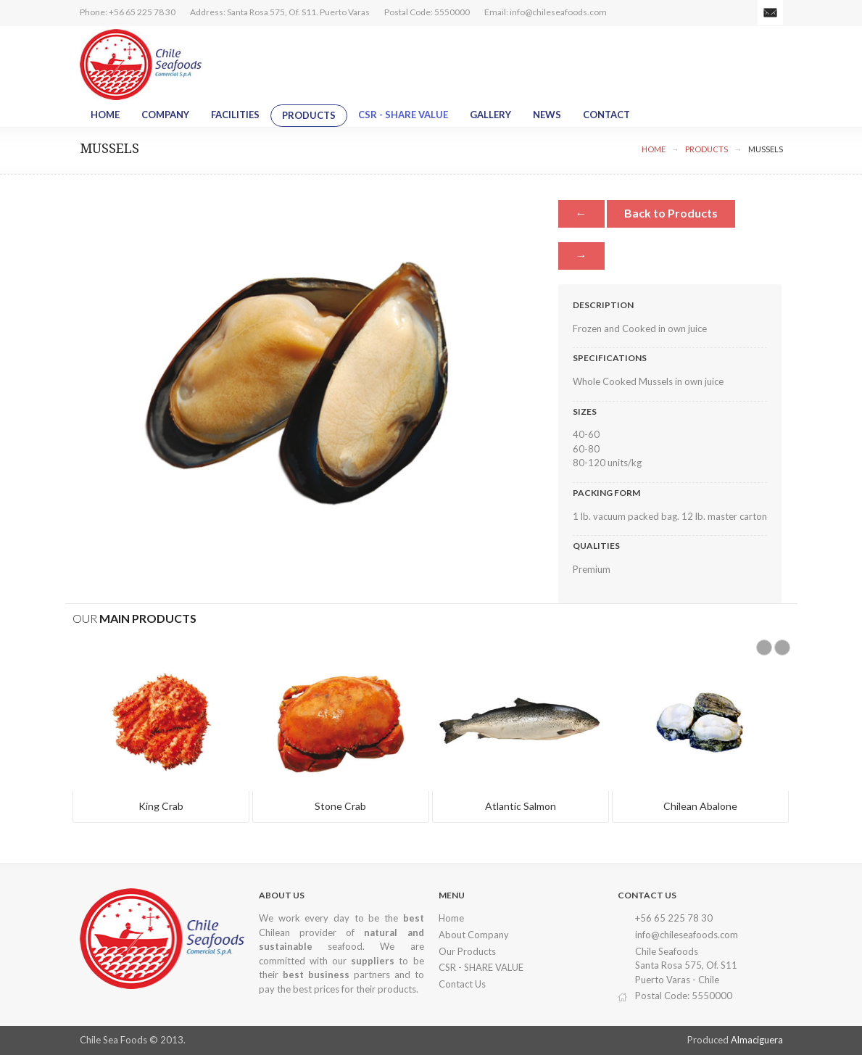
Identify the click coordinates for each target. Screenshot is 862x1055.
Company (165, 114)
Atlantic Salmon (520, 806)
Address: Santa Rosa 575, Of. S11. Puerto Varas (280, 12)
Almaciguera (757, 1040)
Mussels (765, 149)
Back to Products (671, 213)
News (547, 114)
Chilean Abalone (700, 806)
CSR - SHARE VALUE (403, 114)
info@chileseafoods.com (558, 12)
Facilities (235, 114)
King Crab (160, 806)
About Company (474, 934)
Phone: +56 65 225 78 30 (127, 12)
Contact (606, 114)
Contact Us (462, 984)
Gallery (490, 114)
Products (309, 115)
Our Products (467, 951)
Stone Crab (340, 806)
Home (105, 114)
